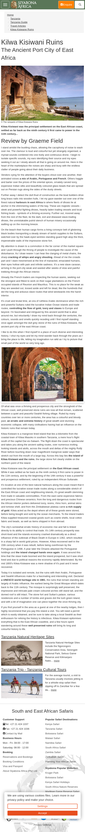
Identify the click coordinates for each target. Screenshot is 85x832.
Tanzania (15, 18)
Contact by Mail (13, 733)
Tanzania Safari (53, 728)
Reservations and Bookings (18, 756)
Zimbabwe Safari (54, 756)
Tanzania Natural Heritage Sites (27, 637)
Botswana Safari (54, 733)
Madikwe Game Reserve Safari (62, 791)
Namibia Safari (53, 742)
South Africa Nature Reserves (61, 786)
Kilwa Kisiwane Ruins (22, 29)
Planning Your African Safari (60, 761)
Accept (42, 813)
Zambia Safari (53, 752)
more (56, 660)
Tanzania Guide (18, 22)
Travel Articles (18, 26)
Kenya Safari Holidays (57, 782)
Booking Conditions (13, 761)
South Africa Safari (55, 747)
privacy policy (15, 799)
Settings (42, 806)
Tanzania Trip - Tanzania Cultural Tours (33, 670)
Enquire (67, 4)
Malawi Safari (52, 738)
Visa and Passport (13, 766)
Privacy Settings (42, 824)
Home (10, 14)
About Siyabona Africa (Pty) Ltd (20, 771)
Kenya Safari (52, 724)
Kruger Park (51, 772)
